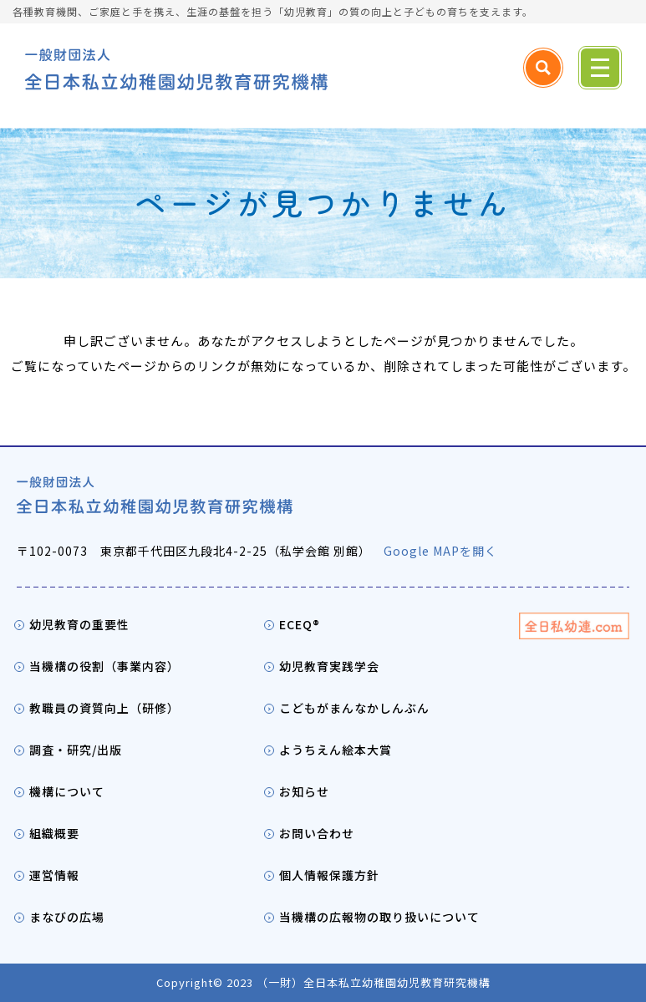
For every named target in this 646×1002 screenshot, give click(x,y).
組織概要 (54, 833)
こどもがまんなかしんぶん (354, 707)
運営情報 (54, 875)
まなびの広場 (66, 916)
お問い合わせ (316, 833)
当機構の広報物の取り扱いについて (379, 916)
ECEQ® (299, 624)
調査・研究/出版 (75, 749)
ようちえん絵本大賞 (335, 749)
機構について (66, 791)
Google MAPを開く (440, 550)
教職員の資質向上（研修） (104, 707)
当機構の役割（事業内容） (104, 666)
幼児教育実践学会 (329, 666)
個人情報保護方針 (329, 875)
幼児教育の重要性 (79, 624)
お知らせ (304, 791)
